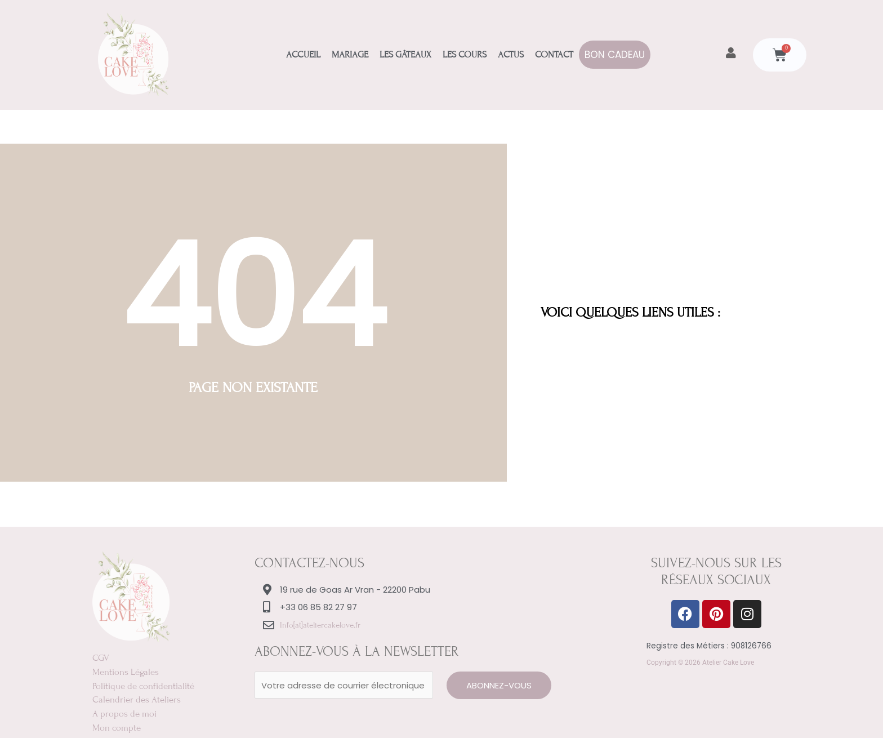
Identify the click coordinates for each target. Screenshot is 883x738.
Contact (554, 54)
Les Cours (465, 54)
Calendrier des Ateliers (136, 698)
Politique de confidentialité (143, 685)
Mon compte (116, 725)
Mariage (350, 54)
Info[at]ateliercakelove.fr (320, 625)
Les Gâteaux (405, 54)
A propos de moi (124, 712)
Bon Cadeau (615, 54)
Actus (511, 54)
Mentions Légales (125, 671)
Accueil (303, 54)
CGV (100, 658)
